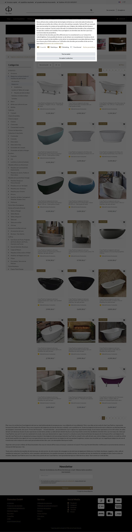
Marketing (65, 47)
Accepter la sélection (66, 58)
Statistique (54, 47)
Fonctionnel (77, 47)
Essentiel (43, 47)
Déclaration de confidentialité (53, 43)
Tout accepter (66, 54)
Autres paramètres (89, 47)
